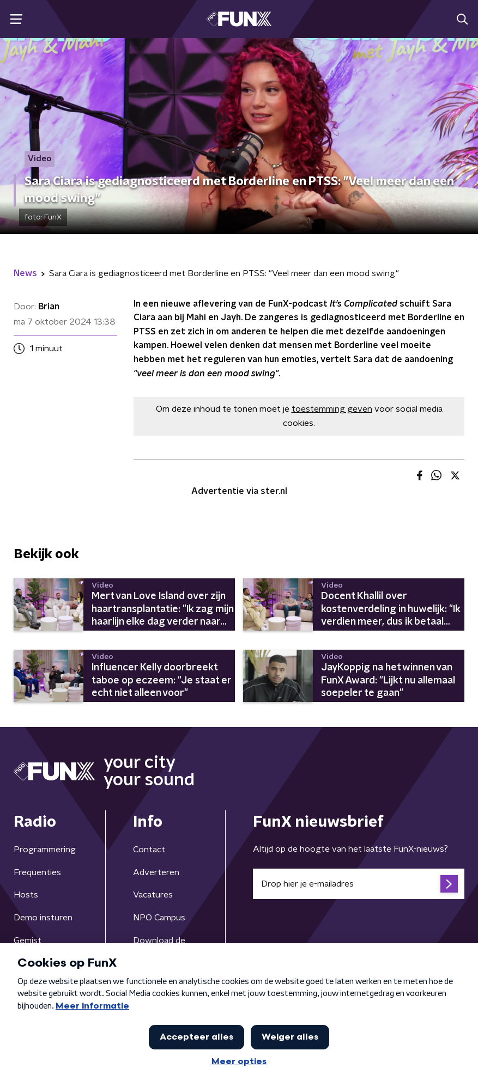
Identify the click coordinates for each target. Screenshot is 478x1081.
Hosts (26, 894)
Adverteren (156, 872)
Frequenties (37, 872)
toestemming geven (332, 409)
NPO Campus (159, 917)
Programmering (45, 849)
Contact (149, 849)
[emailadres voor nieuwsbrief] (359, 884)
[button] (16, 19)
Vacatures (153, 894)
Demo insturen (43, 917)
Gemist (27, 940)
